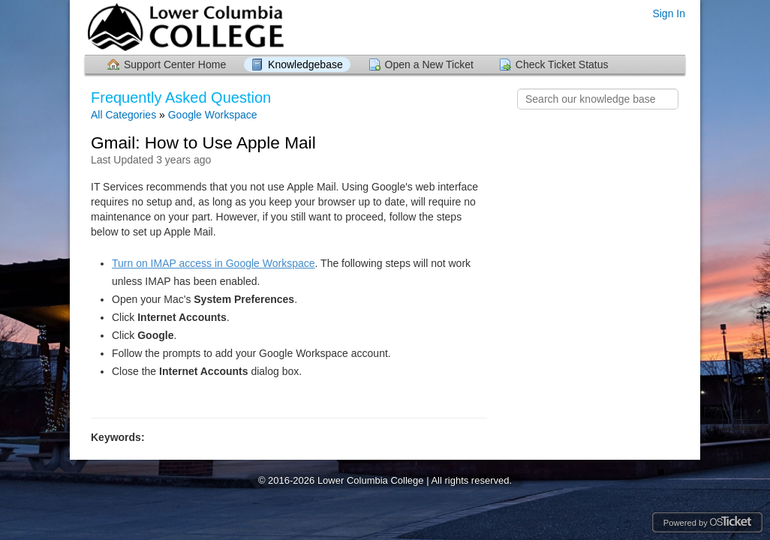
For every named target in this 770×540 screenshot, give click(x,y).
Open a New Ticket (429, 64)
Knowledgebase (305, 64)
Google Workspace (212, 115)
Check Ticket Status (562, 64)
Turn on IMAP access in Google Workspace (213, 263)
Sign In (668, 14)
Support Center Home (175, 64)
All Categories (123, 115)
